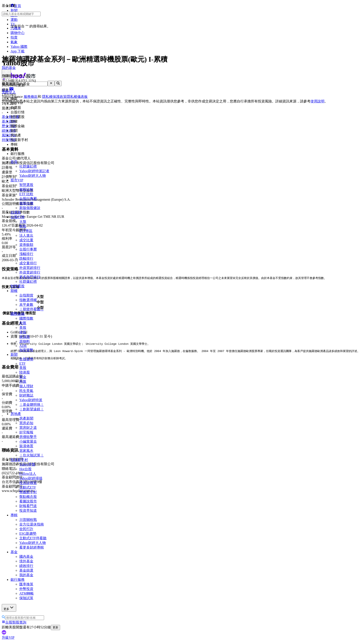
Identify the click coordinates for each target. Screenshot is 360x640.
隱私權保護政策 (54, 96)
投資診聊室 (28, 483)
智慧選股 (26, 185)
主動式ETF (27, 487)
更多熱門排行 (29, 277)
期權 (14, 291)
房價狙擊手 (28, 437)
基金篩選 (26, 570)
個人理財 (26, 386)
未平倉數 (26, 304)
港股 (22, 332)
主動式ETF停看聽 (32, 538)
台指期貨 (26, 295)
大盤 (22, 221)
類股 (22, 226)
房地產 (16, 414)
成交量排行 (28, 263)
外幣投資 (26, 589)
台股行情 (18, 217)
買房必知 (26, 423)
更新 (55, 627)
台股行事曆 (28, 198)
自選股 (16, 212)
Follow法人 (27, 474)
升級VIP (8, 637)
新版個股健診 (29, 208)
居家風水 (26, 450)
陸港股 (24, 372)
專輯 (14, 515)
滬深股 (24, 337)
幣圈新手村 (28, 492)
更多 (9, 608)
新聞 (14, 354)
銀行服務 (18, 579)
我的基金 (26, 575)
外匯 (22, 323)
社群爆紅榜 (28, 166)
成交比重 (26, 240)
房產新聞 (26, 418)
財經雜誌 (26, 395)
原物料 (24, 341)
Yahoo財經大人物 (32, 175)
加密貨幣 (26, 350)
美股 (22, 327)
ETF (22, 363)
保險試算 (26, 598)
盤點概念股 (28, 497)
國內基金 (26, 556)
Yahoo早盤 (27, 464)
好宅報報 (26, 432)
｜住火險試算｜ (31, 455)
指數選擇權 (28, 300)
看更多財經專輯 (31, 547)
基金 (14, 552)
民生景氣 (26, 391)
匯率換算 (26, 584)
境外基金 (26, 561)
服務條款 (31, 96)
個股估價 (26, 203)
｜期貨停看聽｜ (31, 309)
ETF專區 (25, 231)
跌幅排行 (26, 258)
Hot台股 (25, 469)
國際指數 (26, 318)
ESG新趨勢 (27, 533)
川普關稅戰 (28, 520)
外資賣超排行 (29, 272)
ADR (23, 346)
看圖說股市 (28, 501)
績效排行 (26, 566)
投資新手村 (19, 460)
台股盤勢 (26, 359)
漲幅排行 (26, 254)
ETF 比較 (26, 194)
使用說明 (317, 101)
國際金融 (18, 314)
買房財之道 (28, 427)
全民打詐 (26, 529)
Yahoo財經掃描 (30, 478)
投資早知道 (28, 510)
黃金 (22, 377)
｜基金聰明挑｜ (31, 404)
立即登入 (9, 92)
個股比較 (26, 189)
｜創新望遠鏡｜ (31, 409)
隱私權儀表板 (77, 96)
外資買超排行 (29, 268)
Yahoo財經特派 (30, 400)
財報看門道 (28, 506)
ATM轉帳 (26, 593)
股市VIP (17, 180)
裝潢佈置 (26, 446)
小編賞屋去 (28, 441)
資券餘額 (26, 245)
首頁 (14, 162)
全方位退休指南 (31, 524)
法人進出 (26, 235)
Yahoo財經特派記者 (34, 171)
